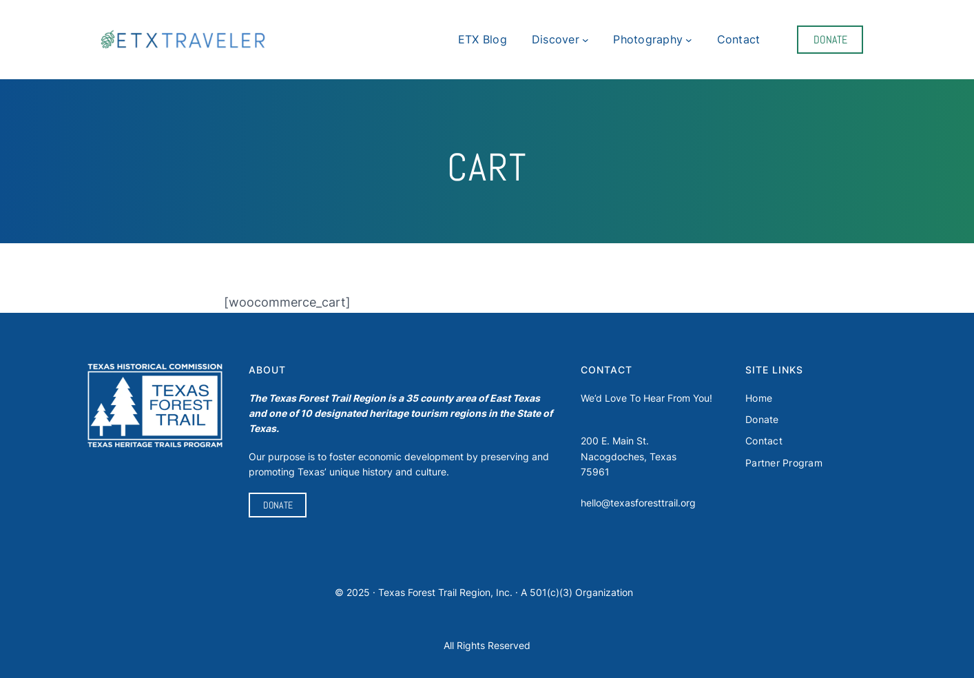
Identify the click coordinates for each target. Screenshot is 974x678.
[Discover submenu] (585, 40)
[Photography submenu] (688, 40)
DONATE (830, 39)
